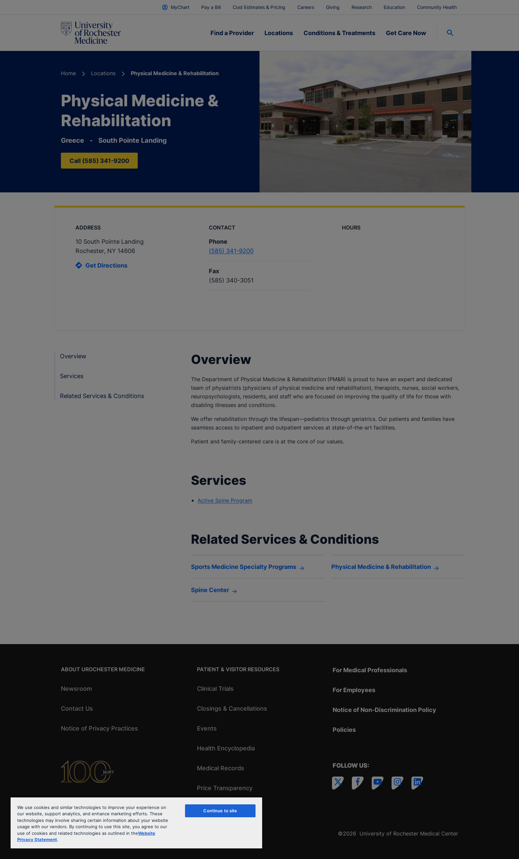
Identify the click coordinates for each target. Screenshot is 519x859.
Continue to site (220, 811)
